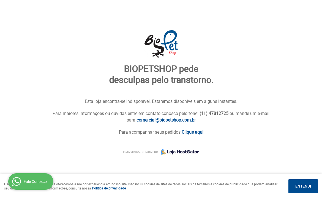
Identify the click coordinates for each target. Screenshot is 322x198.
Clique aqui (192, 132)
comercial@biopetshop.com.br (166, 120)
